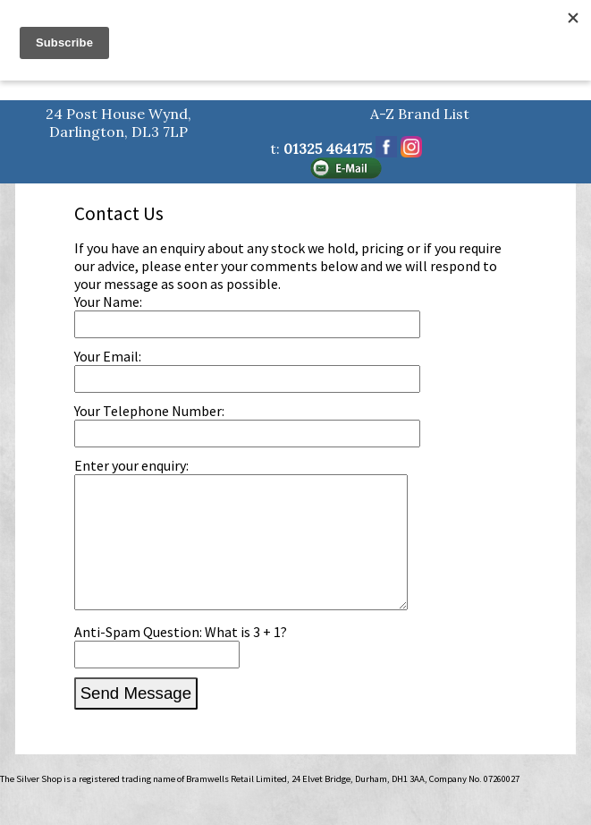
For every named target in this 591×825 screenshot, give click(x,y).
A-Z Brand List (419, 114)
